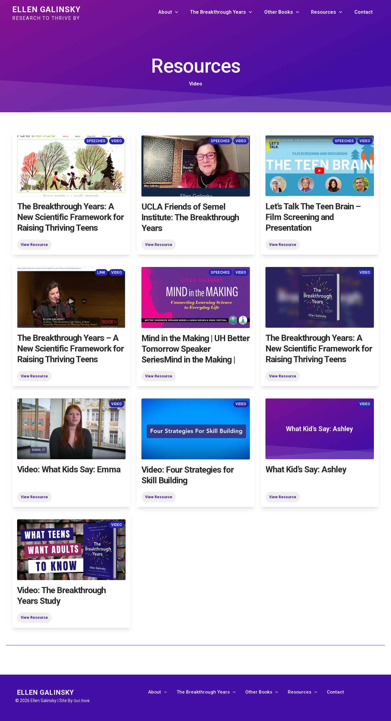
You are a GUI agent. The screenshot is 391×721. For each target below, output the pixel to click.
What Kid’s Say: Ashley (305, 469)
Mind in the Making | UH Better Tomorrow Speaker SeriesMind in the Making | (195, 348)
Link (101, 272)
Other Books (287, 12)
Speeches (95, 141)
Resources (330, 12)
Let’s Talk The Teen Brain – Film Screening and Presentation (312, 217)
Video (116, 141)
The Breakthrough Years (230, 12)
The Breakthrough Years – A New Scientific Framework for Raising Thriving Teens (70, 348)
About (179, 12)
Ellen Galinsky (46, 9)
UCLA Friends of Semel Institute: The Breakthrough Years (190, 217)
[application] (186, 12)
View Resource (34, 244)
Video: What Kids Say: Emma (68, 469)
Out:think (82, 700)
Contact (365, 12)
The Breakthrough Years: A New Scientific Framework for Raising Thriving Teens (70, 217)
